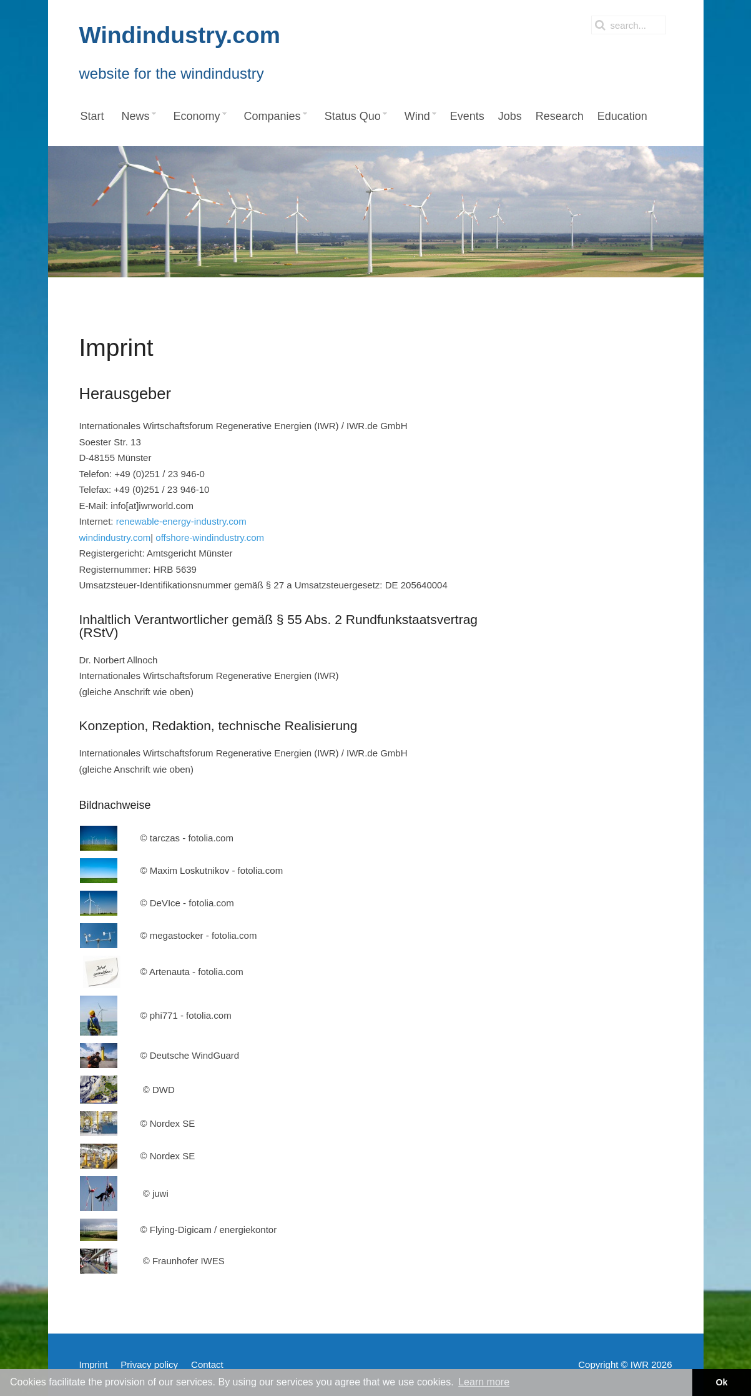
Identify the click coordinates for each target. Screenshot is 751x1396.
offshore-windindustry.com (209, 537)
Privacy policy (149, 1364)
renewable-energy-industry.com (181, 521)
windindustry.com (115, 537)
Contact (207, 1364)
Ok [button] (721, 1382)
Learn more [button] (483, 1382)
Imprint (93, 1364)
